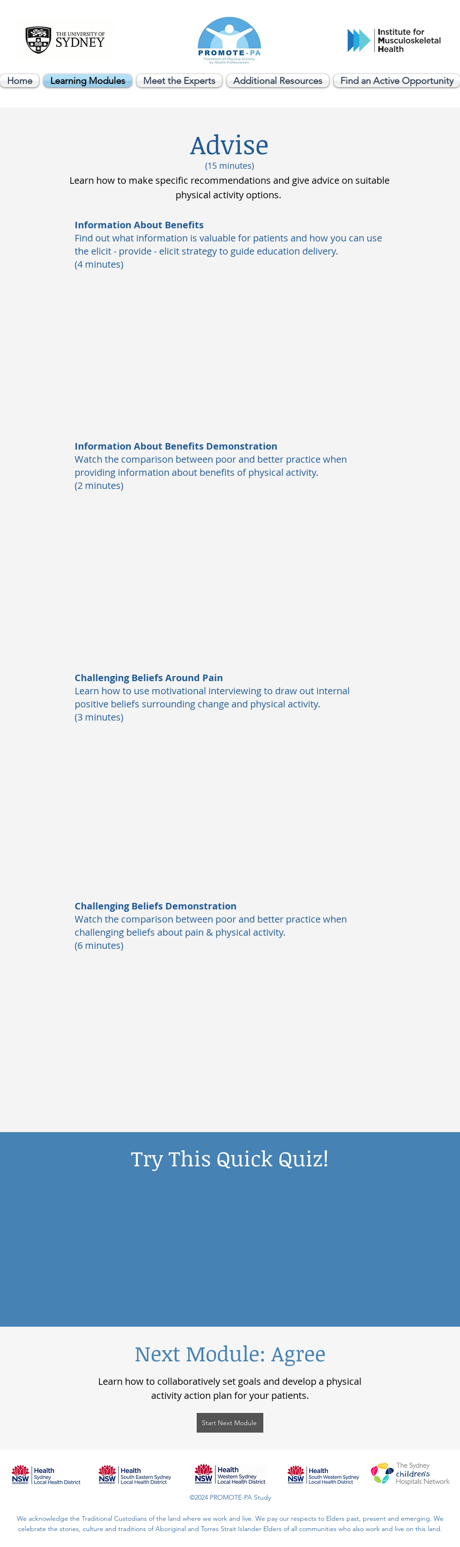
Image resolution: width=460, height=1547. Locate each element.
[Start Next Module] (230, 1423)
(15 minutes (228, 165)
